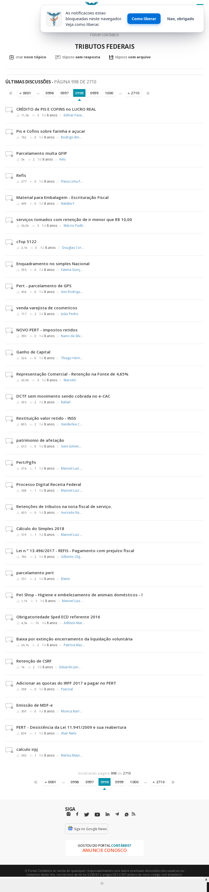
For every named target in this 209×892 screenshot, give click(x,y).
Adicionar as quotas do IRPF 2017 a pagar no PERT (66, 683)
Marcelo (70, 380)
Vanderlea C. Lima (72, 424)
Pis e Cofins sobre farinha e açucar (50, 131)
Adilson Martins (74, 623)
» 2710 (133, 92)
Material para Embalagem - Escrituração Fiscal (62, 197)
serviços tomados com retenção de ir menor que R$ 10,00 (74, 219)
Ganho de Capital (33, 352)
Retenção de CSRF (34, 661)
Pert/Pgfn (26, 462)
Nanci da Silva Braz (72, 336)
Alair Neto (68, 733)
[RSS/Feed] (133, 814)
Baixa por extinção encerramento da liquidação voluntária (74, 639)
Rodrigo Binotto (72, 137)
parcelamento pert (35, 572)
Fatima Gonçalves (72, 270)
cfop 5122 (26, 241)
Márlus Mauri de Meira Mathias (72, 755)
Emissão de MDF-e (34, 705)
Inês (62, 159)
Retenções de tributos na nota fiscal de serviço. (64, 506)
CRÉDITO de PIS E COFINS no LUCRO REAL (56, 109)
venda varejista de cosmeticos (46, 307)
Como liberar (144, 18)
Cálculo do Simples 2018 (40, 528)
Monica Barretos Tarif (72, 711)
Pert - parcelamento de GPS (43, 285)
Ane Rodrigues (72, 292)
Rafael (65, 402)
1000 (109, 92)
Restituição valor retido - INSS (46, 418)
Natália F (67, 203)
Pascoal (67, 689)
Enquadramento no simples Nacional (53, 263)
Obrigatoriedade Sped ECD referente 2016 (58, 616)
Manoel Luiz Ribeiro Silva (72, 468)
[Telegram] (117, 815)
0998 (79, 92)
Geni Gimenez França (72, 446)
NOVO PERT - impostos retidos (47, 329)
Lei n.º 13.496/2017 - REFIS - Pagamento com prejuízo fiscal (75, 550)
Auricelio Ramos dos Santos (72, 513)
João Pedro (69, 314)
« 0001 (25, 92)
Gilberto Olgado (72, 557)
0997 (64, 92)
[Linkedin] (107, 814)
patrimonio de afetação (40, 440)
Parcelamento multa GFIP (41, 153)
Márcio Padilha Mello (74, 226)
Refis (21, 175)
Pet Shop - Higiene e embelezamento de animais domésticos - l (79, 594)
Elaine (65, 579)
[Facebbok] (77, 814)
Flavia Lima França (72, 181)
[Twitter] (86, 814)
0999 (94, 92)
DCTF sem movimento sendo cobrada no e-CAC (63, 396)
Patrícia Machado (74, 645)
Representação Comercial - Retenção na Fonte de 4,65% (72, 374)
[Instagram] (68, 814)
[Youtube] (97, 814)
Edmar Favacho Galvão (74, 115)
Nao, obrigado (180, 18)
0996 (49, 92)
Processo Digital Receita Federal (48, 484)
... (38, 92)
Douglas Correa (73, 248)
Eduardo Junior (70, 667)
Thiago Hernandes (72, 358)
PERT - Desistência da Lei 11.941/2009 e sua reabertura (71, 727)
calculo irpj (27, 749)
